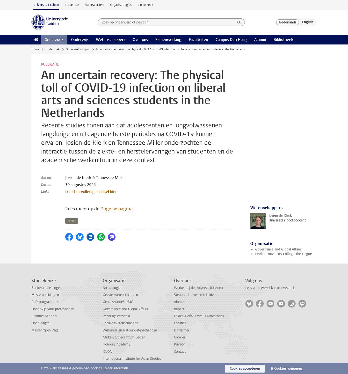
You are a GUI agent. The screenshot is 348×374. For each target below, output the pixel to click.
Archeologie (111, 288)
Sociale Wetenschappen (120, 323)
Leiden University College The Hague (283, 254)
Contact (180, 351)
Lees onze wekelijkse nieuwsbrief (269, 288)
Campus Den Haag (231, 39)
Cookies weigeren (288, 368)
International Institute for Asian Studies (132, 358)
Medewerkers (94, 5)
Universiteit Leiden (46, 5)
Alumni (260, 39)
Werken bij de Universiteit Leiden (198, 288)
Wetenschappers (110, 39)
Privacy (179, 344)
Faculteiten (198, 39)
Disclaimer (181, 330)
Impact (179, 309)
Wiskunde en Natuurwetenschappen (130, 330)
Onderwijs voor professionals (52, 309)
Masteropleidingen (45, 295)
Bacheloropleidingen (46, 288)
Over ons (140, 39)
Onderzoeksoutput (78, 49)
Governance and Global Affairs (278, 249)
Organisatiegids (121, 5)
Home (35, 49)
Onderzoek (54, 39)
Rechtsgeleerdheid (116, 316)
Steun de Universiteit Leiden (195, 295)
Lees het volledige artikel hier (91, 191)
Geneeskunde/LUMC (118, 302)
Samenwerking (168, 39)
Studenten (72, 5)
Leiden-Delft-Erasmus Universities (199, 316)
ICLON (107, 351)
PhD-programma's (44, 302)
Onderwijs (79, 39)
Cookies (179, 337)
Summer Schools (44, 316)
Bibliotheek (145, 5)
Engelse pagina (116, 209)
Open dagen (40, 323)
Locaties (180, 323)
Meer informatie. (117, 368)
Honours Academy (116, 344)
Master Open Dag (44, 330)
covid (72, 221)
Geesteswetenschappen (120, 295)
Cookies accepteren (245, 368)
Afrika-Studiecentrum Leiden (124, 337)
